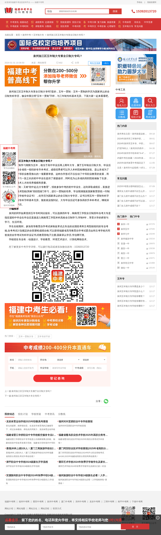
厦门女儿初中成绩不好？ (129, 205)
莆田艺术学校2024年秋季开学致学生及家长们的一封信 (84, 462)
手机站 (139, 2)
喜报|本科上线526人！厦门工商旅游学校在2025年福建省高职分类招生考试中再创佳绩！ (31, 448)
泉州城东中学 (127, 239)
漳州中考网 (80, 501)
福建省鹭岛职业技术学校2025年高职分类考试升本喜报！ (84, 435)
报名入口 (121, 102)
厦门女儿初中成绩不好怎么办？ (132, 196)
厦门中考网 (66, 501)
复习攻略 (101, 22)
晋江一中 (125, 258)
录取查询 (39, 26)
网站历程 (45, 508)
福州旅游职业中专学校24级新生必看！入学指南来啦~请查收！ (84, 475)
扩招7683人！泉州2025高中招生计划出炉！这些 (132, 148)
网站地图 (21, 508)
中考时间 (24, 26)
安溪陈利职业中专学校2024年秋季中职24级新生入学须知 (31, 475)
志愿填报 (49, 22)
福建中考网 (10, 501)
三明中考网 (109, 501)
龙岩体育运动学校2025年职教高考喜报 (27, 421)
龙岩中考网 (95, 501)
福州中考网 (24, 501)
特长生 (137, 22)
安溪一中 (125, 243)
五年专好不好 (43, 336)
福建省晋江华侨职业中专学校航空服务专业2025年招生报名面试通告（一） (31, 435)
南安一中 (125, 253)
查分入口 (150, 102)
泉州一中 (125, 224)
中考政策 (14, 26)
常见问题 (138, 26)
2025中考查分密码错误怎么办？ (132, 186)
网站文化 (33, 508)
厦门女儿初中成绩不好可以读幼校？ (132, 201)
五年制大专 (128, 26)
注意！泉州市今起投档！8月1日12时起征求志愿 (132, 167)
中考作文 (92, 26)
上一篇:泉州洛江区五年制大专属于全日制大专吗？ (28, 391)
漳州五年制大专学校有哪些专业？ (132, 301)
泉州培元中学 (127, 263)
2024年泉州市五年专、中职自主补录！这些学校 (132, 143)
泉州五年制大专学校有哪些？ (131, 306)
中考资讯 (14, 22)
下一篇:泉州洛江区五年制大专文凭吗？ (23, 396)
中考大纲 (92, 22)
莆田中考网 (38, 501)
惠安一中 (125, 248)
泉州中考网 (52, 501)
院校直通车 (151, 2)
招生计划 (76, 22)
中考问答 (76, 26)
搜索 (115, 11)
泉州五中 (125, 229)
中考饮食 (101, 26)
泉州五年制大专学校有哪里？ (131, 296)
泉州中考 (26, 35)
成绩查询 (39, 22)
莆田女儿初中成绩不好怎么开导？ (132, 191)
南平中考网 (123, 501)
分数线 (48, 26)
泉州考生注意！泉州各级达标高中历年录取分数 (132, 134)
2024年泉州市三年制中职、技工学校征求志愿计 (132, 138)
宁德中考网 (137, 501)
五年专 (120, 278)
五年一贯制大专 (25, 336)
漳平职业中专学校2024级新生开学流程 (27, 462)
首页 (18, 35)
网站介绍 (9, 508)
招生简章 (64, 26)
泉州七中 (125, 234)
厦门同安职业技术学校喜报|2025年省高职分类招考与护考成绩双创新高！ (84, 448)
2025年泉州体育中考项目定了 (131, 163)
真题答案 (111, 22)
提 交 (135, 526)
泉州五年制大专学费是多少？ (131, 286)
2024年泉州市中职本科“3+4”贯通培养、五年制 (132, 153)
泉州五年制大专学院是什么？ (131, 291)
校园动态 (24, 22)
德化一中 (125, 268)
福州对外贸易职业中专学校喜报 (76, 421)
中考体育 (127, 22)
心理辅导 (111, 26)
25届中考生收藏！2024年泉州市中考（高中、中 (132, 158)
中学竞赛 (148, 22)
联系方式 (57, 508)
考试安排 (150, 114)
